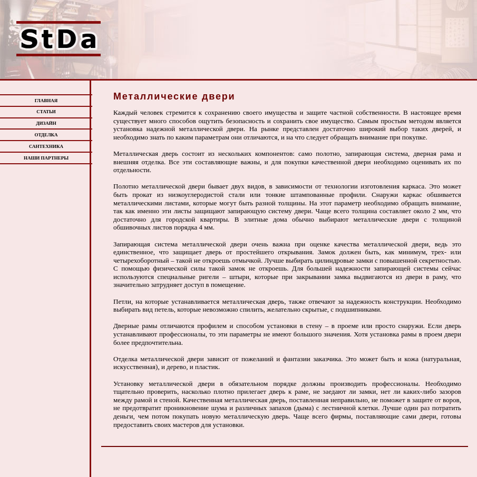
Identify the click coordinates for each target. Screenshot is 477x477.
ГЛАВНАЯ (46, 100)
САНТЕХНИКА (46, 146)
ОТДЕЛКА (45, 134)
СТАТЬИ (46, 111)
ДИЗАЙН (46, 123)
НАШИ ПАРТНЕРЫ (46, 158)
